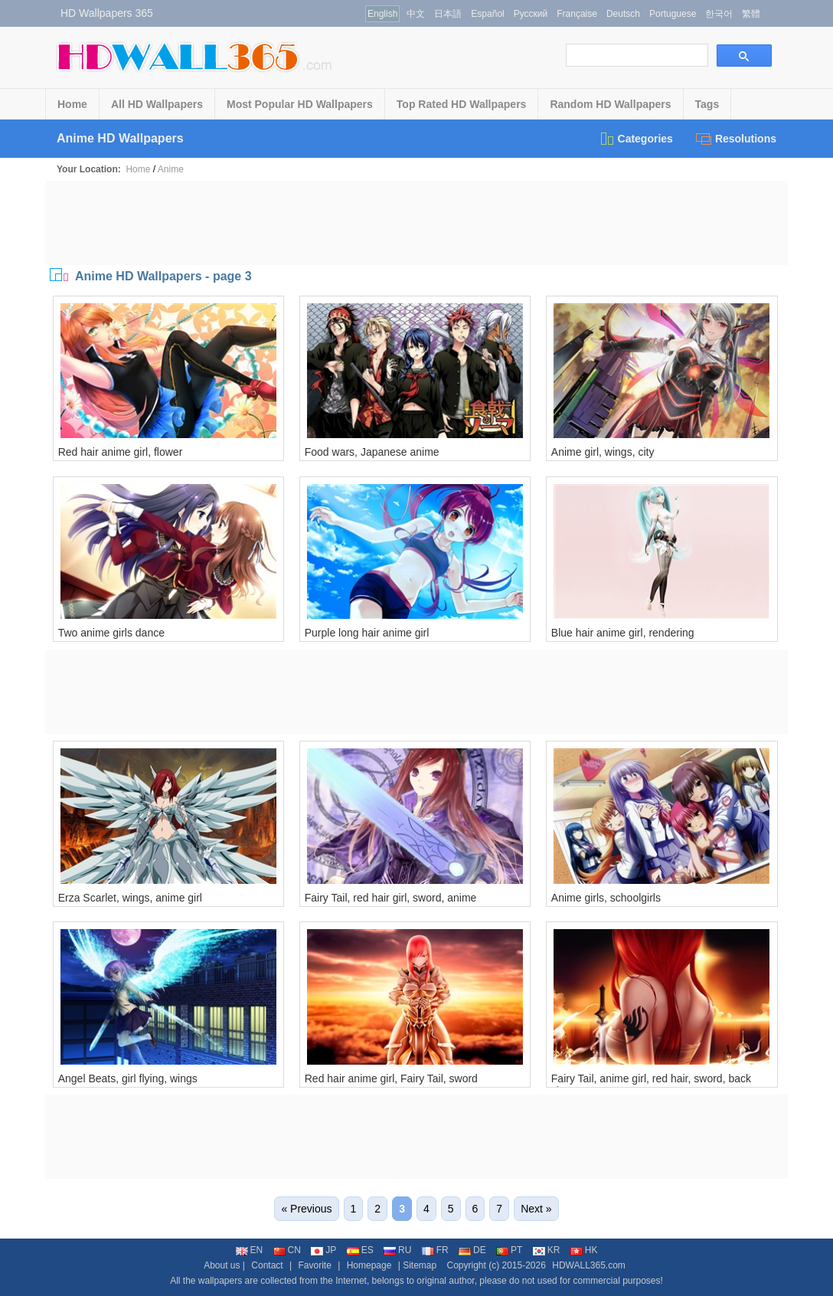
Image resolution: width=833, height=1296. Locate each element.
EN (249, 1250)
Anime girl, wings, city (603, 452)
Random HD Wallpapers (610, 104)
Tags (707, 104)
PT (509, 1250)
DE (472, 1250)
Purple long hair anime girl (367, 633)
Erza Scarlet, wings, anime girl (130, 898)
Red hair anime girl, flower (120, 452)
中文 (416, 13)
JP (323, 1250)
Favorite (314, 1265)
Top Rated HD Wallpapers (462, 104)
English (382, 13)
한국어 (719, 13)
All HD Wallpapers (157, 104)
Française (577, 13)
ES (360, 1250)
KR (546, 1250)
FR (435, 1250)
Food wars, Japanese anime (372, 452)
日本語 (448, 13)
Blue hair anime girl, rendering (622, 633)
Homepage (369, 1265)
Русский (531, 13)
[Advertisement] (416, 222)
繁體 (751, 13)
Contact (267, 1265)
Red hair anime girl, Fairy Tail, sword (391, 1078)
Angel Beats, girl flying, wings (128, 1078)
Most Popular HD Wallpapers (300, 104)
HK (584, 1250)
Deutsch (623, 13)
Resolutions (736, 139)
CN (287, 1250)
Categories (636, 139)
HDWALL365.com (589, 1265)
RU (397, 1250)
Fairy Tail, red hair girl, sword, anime (391, 898)
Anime (171, 169)
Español (487, 13)
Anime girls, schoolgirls (606, 898)
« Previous (306, 1209)
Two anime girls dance (111, 633)
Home (72, 104)
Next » (536, 1209)
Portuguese (672, 13)
